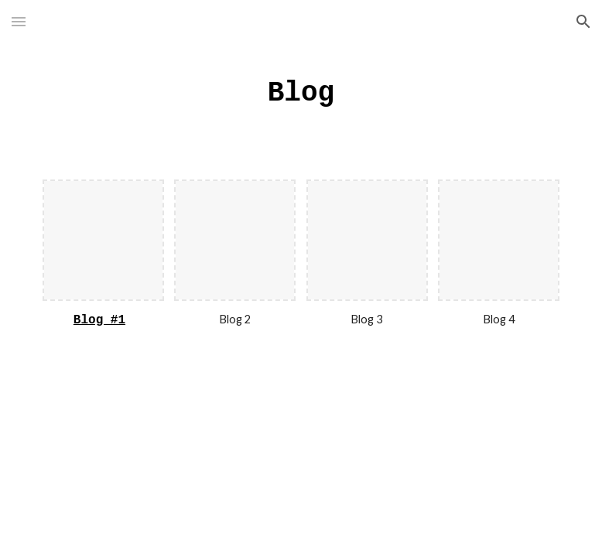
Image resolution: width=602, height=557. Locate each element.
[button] (18, 21)
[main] (301, 92)
